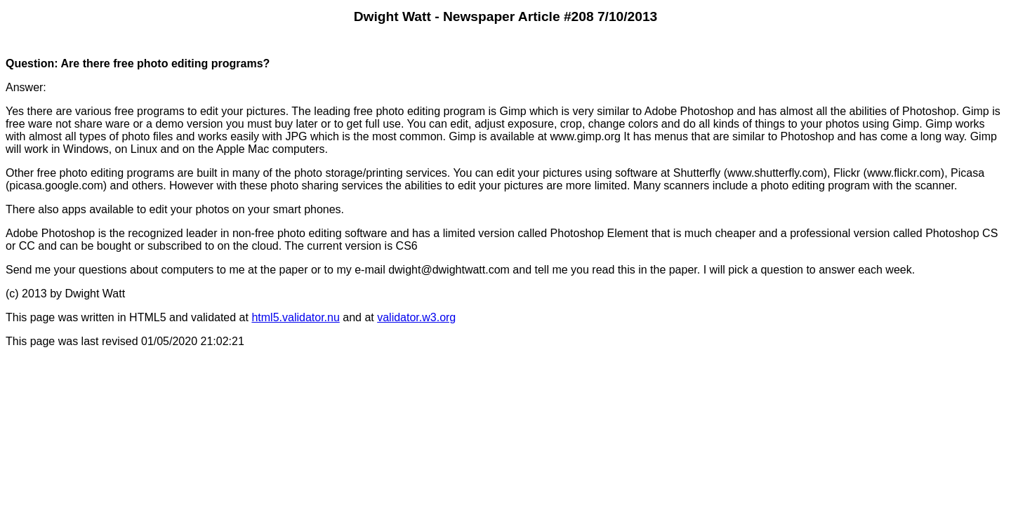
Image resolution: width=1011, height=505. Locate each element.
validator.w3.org (416, 317)
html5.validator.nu (295, 317)
